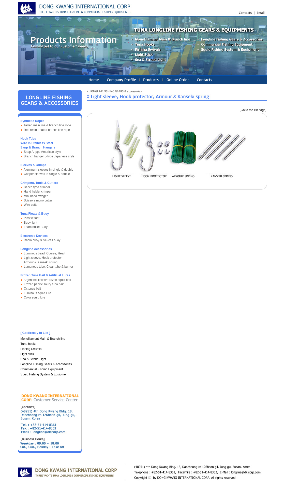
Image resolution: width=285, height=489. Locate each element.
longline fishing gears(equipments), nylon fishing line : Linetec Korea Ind (75, 8)
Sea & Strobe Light (33, 359)
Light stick (27, 354)
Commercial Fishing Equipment (42, 369)
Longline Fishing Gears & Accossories (46, 364)
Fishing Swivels (31, 349)
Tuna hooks (28, 344)
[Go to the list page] (253, 110)
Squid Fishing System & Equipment (44, 374)
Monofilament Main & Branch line (43, 339)
